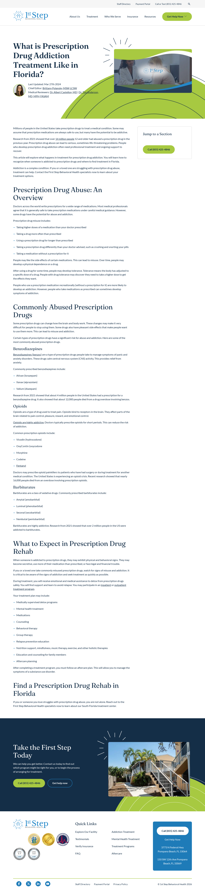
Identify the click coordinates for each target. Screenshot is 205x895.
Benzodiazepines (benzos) (27, 354)
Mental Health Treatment (126, 838)
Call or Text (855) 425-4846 (168, 4)
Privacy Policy (120, 884)
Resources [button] (150, 16)
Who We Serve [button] (112, 16)
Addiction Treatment (123, 831)
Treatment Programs (123, 846)
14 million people (64, 138)
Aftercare (117, 853)
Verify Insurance (84, 846)
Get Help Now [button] (175, 16)
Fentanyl (21, 465)
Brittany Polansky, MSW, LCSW (60, 88)
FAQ (77, 853)
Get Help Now (172, 839)
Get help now (60, 783)
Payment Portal (143, 4)
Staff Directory (124, 4)
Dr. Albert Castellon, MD (63, 92)
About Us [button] (75, 16)
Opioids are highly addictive (28, 422)
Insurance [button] (132, 16)
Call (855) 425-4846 (159, 149)
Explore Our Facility (86, 831)
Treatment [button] (92, 16)
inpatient (106, 584)
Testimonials (82, 838)
